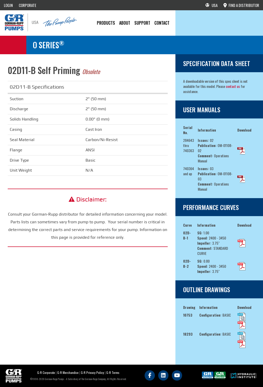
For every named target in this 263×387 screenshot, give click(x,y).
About (124, 23)
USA (211, 5)
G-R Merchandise (68, 372)
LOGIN (8, 5)
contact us (233, 86)
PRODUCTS (106, 23)
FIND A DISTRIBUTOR (241, 5)
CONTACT (162, 23)
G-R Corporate (46, 372)
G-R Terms (112, 372)
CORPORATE (27, 5)
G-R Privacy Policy (92, 372)
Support (142, 23)
